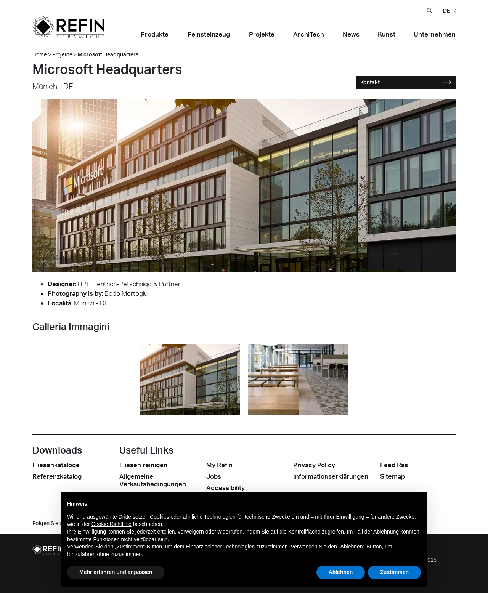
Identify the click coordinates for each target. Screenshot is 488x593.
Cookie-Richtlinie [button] (112, 524)
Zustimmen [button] (394, 572)
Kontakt (406, 82)
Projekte (62, 54)
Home (39, 54)
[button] (429, 10)
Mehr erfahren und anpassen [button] (115, 572)
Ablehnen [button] (341, 572)
